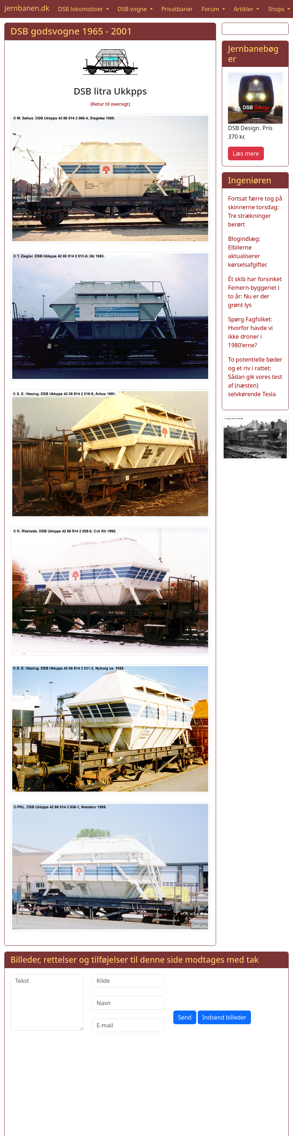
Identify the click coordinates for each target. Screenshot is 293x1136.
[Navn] (128, 1003)
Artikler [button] (244, 9)
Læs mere (246, 153)
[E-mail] (128, 1025)
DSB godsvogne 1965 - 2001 (71, 31)
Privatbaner (177, 9)
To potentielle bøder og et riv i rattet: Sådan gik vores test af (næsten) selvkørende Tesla (255, 377)
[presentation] (228, 988)
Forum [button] (211, 9)
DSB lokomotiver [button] (81, 9)
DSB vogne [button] (133, 9)
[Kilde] (128, 981)
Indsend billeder (224, 1017)
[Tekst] (46, 1002)
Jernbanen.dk (26, 8)
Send (185, 1017)
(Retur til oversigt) (110, 104)
